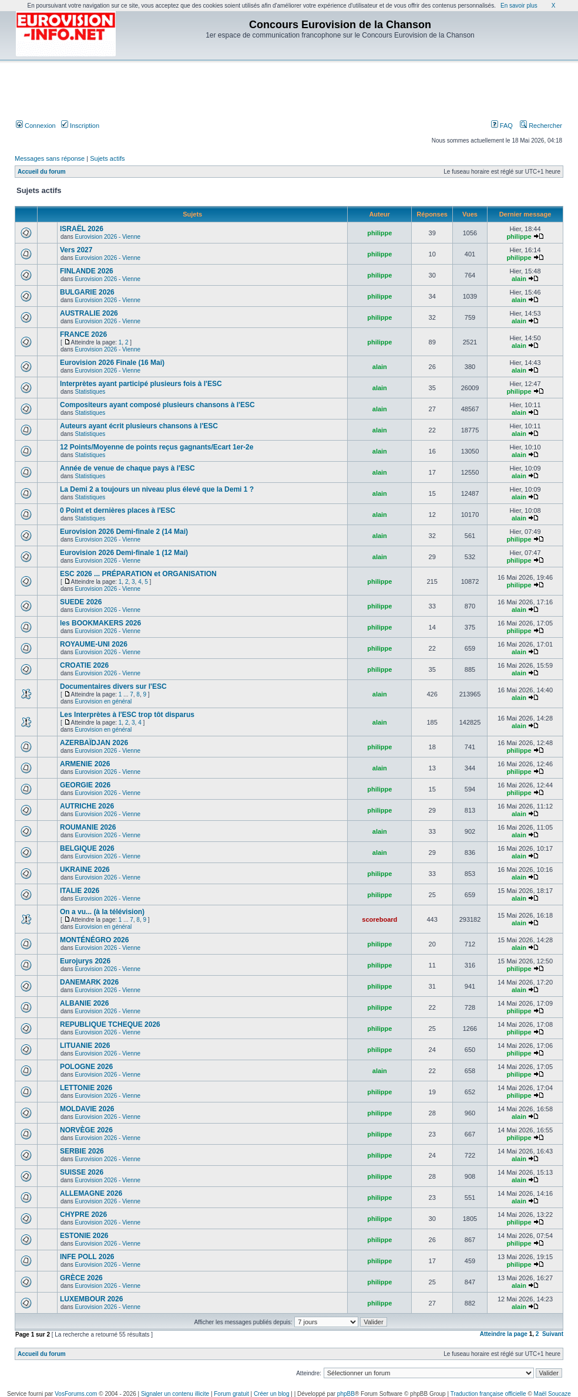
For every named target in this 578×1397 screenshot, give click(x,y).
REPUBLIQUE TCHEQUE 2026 (110, 1024)
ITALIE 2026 (79, 891)
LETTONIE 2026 (86, 1088)
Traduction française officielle (488, 1394)
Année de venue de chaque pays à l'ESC (127, 468)
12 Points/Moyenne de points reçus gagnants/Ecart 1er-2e (156, 447)
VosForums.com (76, 1394)
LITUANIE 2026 (85, 1045)
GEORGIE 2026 (85, 785)
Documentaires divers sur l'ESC (113, 686)
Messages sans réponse (50, 158)
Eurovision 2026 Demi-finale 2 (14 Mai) (124, 531)
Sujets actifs (107, 158)
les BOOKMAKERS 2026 (100, 623)
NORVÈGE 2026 (86, 1130)
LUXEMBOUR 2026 (91, 1299)
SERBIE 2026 (82, 1151)
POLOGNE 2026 (86, 1067)
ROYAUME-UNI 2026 (93, 644)
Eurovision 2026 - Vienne (108, 237)
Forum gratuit (231, 1394)
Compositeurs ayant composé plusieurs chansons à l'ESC (157, 405)
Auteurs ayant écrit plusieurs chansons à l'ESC (139, 426)
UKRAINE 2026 (85, 869)
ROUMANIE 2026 (88, 827)
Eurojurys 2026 (85, 961)
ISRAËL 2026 (81, 229)
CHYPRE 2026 (83, 1214)
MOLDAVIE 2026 (87, 1109)
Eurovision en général (103, 701)
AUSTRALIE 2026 (89, 313)
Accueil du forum (42, 171)
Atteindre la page (503, 1334)
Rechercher (541, 125)
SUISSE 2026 (81, 1172)
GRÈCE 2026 (81, 1278)
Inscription (80, 125)
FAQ (502, 125)
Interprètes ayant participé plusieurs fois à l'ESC (141, 384)
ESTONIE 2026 (84, 1236)
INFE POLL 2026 (87, 1257)
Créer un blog (272, 1394)
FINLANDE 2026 (86, 271)
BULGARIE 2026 (87, 292)
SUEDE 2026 (81, 602)
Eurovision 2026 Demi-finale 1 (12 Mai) (124, 553)
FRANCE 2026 (83, 334)
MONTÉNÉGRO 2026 (94, 940)
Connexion (36, 125)
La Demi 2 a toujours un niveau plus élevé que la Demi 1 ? (157, 489)
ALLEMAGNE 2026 (91, 1193)
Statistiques (90, 391)
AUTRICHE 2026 (87, 806)
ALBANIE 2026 (84, 1003)
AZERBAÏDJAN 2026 (94, 743)
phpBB (346, 1394)
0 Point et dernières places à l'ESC (117, 510)
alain (519, 278)
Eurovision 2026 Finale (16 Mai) (112, 362)
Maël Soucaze (552, 1394)
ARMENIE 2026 (85, 764)
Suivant (552, 1334)
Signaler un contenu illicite (175, 1394)
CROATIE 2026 (84, 665)
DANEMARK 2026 (89, 982)
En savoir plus (518, 5)
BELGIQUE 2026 (87, 848)
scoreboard (379, 919)
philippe (379, 232)
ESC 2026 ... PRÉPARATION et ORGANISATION (138, 574)
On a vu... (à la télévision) (102, 912)
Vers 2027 (76, 250)
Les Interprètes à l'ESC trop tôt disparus (127, 715)
